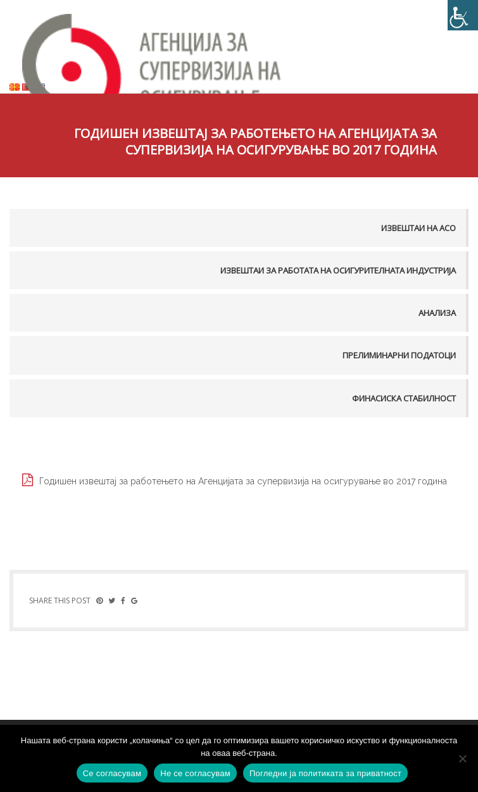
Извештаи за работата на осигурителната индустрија (338, 270)
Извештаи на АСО (418, 228)
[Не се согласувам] (462, 758)
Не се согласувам (195, 773)
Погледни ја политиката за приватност (325, 773)
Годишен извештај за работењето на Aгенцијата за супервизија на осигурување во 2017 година (243, 481)
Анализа (437, 312)
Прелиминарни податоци (399, 355)
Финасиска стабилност (404, 398)
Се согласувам (112, 773)
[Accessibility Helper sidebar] (463, 15)
